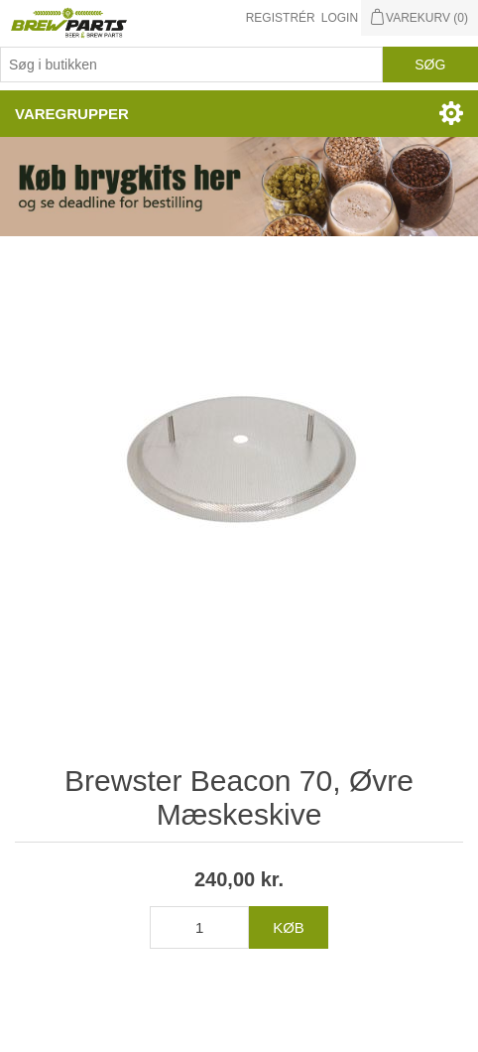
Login (339, 18)
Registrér (280, 18)
